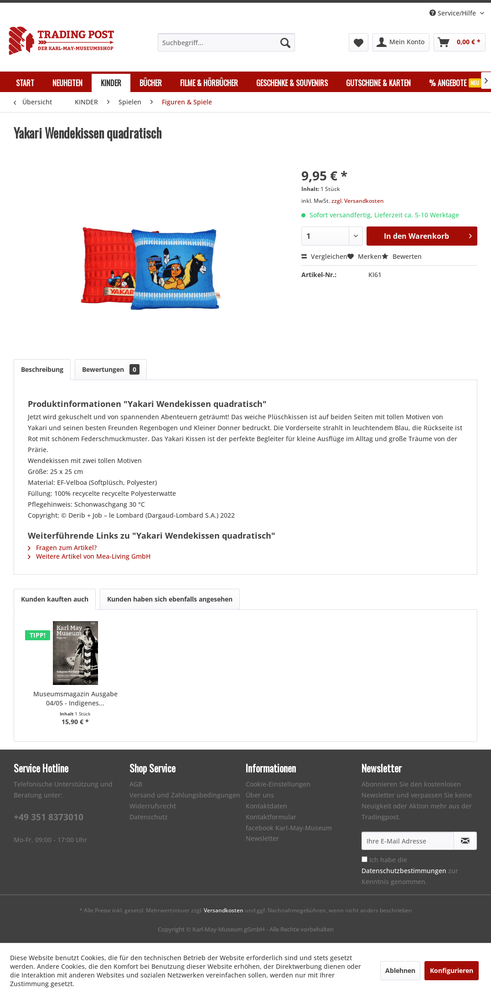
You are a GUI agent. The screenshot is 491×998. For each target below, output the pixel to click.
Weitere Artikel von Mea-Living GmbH (89, 556)
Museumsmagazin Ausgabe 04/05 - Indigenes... (75, 698)
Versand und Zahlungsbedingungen (184, 795)
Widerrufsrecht (152, 806)
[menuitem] (226, 42)
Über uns (260, 795)
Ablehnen (400, 970)
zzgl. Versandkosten (357, 201)
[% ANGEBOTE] (455, 83)
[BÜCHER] (150, 83)
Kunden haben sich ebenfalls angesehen (170, 599)
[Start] (25, 83)
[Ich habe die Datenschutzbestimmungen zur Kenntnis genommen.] (364, 859)
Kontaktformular (271, 817)
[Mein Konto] (400, 42)
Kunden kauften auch (54, 599)
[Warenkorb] (460, 42)
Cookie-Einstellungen (278, 784)
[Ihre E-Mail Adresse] (408, 841)
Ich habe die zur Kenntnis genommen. (410, 870)
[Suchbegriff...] (226, 42)
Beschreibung (42, 369)
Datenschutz (148, 817)
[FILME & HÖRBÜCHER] (209, 83)
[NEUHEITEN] (67, 83)
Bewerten (402, 256)
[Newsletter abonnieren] (465, 841)
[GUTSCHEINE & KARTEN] (378, 83)
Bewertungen (111, 369)
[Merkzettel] (358, 42)
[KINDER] (111, 83)
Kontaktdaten (266, 806)
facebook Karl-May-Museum (289, 827)
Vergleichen (324, 256)
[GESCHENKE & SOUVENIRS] (292, 83)
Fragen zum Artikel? (62, 547)
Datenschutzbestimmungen (404, 870)
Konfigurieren (451, 970)
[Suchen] (285, 42)
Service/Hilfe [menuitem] (453, 13)
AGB (135, 784)
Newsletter (262, 838)
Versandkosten (223, 910)
